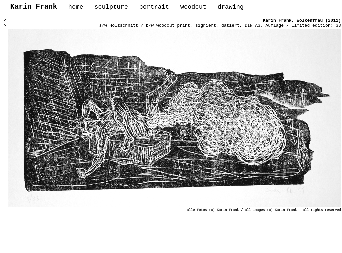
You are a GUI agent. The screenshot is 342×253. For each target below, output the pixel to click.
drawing (231, 8)
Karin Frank (277, 23)
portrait (154, 8)
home (75, 8)
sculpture (111, 8)
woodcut (193, 8)
